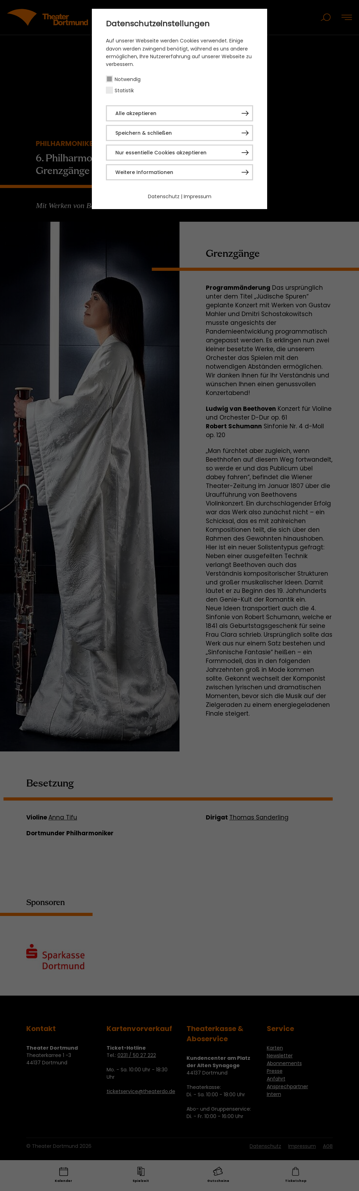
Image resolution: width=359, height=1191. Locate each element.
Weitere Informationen (144, 172)
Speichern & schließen (143, 132)
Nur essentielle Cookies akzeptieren (160, 152)
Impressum (197, 196)
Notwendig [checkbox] (128, 79)
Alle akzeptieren (135, 113)
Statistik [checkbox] (124, 90)
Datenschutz (164, 196)
